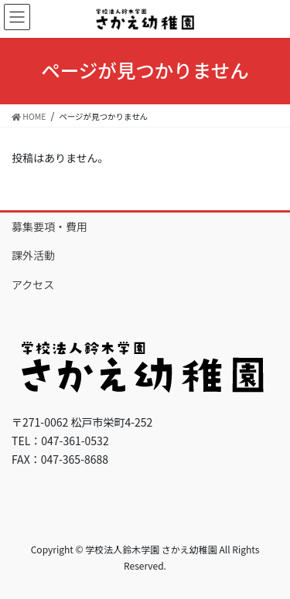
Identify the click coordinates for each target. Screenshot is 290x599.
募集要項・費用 (49, 226)
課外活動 (33, 255)
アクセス (33, 284)
